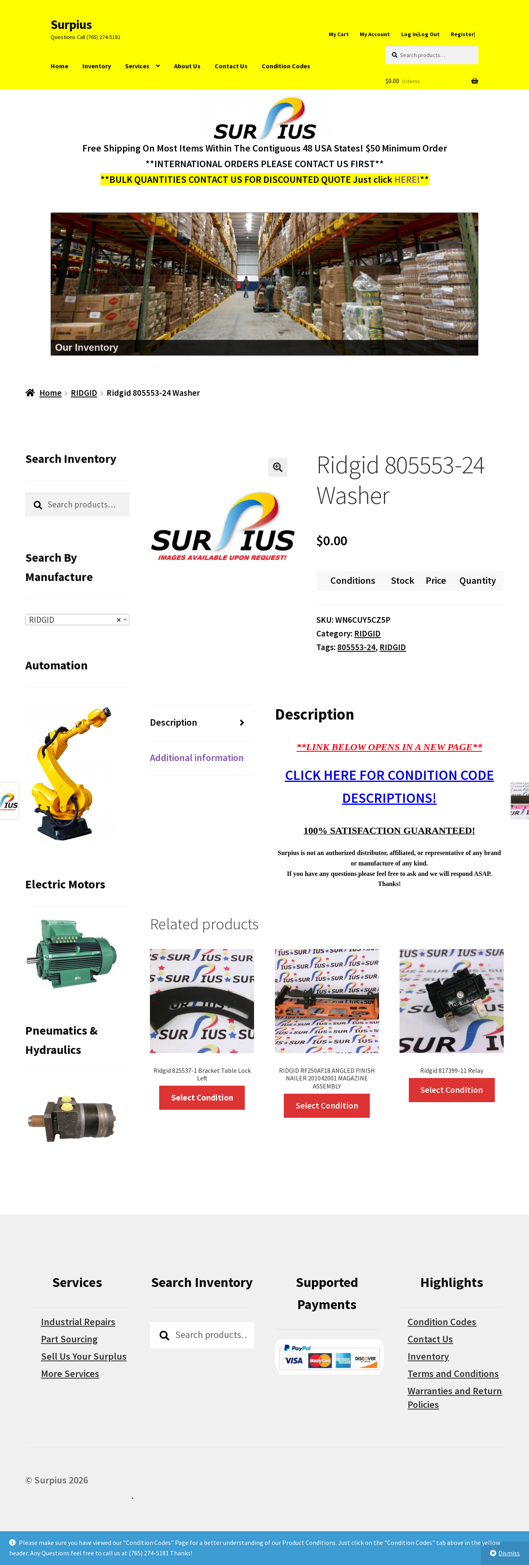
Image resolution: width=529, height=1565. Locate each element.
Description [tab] (173, 722)
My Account (375, 34)
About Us (187, 66)
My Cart (339, 34)
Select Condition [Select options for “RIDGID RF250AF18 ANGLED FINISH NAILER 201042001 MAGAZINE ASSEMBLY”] (327, 1105)
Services (137, 66)
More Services (70, 1373)
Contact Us (231, 66)
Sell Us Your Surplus (84, 1356)
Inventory (96, 66)
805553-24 (356, 647)
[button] (277, 467)
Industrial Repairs (78, 1321)
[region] (264, 284)
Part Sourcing (69, 1339)
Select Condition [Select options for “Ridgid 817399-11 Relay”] (451, 1089)
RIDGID (84, 392)
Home (59, 66)
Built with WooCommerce (78, 1495)
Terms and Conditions (453, 1373)
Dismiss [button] (509, 1553)
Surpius (71, 24)
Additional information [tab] (197, 757)
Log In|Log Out (420, 34)
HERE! (407, 179)
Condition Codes (286, 66)
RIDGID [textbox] (75, 620)
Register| (463, 34)
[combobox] (77, 619)
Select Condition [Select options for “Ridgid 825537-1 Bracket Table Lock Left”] (202, 1097)
